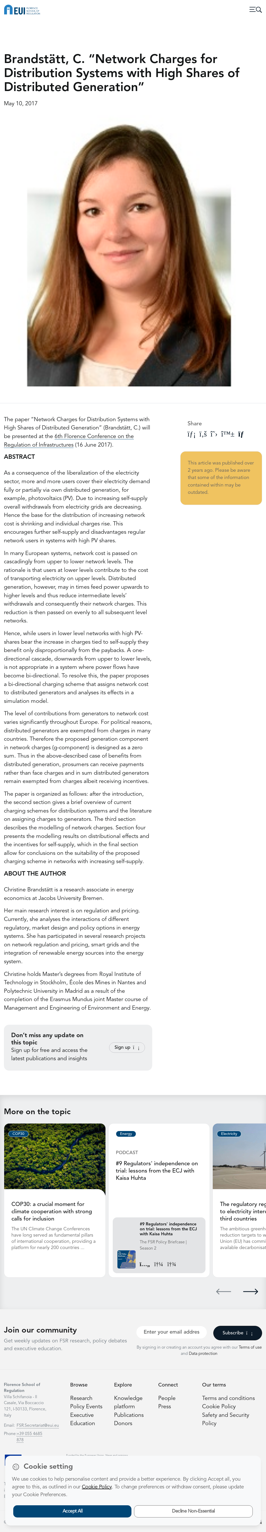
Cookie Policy (219, 1407)
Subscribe (237, 1333)
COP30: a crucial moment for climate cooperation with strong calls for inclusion (51, 1212)
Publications (129, 1415)
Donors (123, 1423)
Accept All (73, 1511)
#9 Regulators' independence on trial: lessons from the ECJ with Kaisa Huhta (157, 1171)
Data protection (203, 1354)
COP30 (18, 1134)
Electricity (229, 1134)
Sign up (127, 1047)
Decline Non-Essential (193, 1511)
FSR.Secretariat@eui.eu (38, 1426)
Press (164, 1407)
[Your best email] (171, 1332)
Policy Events (86, 1407)
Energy (126, 1134)
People (167, 1398)
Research (81, 1398)
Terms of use (250, 1348)
